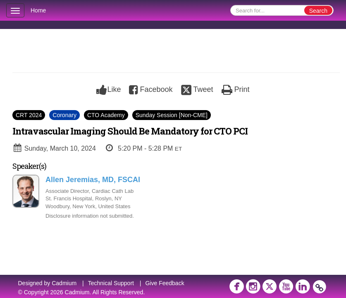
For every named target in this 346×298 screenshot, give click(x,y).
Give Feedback (164, 283)
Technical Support (111, 283)
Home (38, 10)
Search (318, 10)
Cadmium (64, 283)
